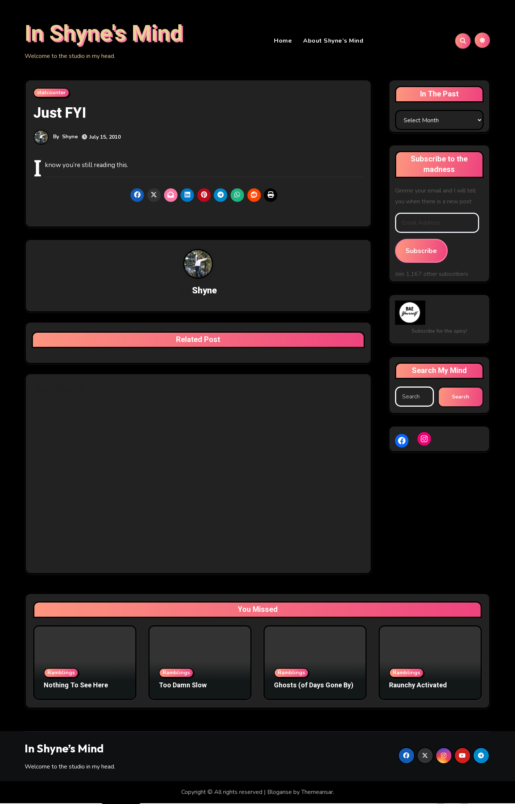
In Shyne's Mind (104, 34)
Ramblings (61, 673)
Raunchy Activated (418, 686)
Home (283, 41)
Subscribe (421, 251)
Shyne (70, 137)
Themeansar (317, 793)
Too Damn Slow (183, 686)
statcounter (51, 93)
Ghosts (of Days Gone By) (314, 686)
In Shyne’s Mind (64, 749)
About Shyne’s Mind (333, 41)
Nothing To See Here (76, 686)
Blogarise (279, 793)
